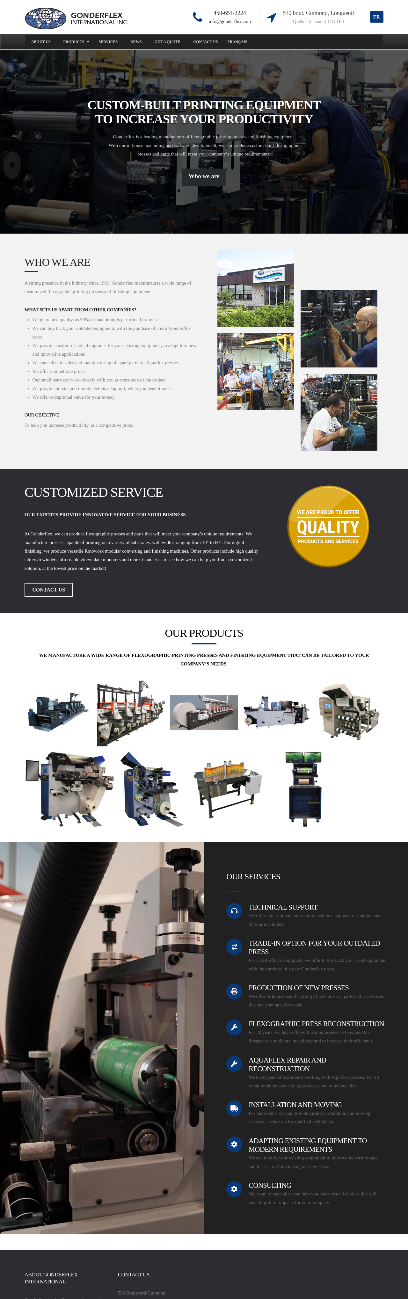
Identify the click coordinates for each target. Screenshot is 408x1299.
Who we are (204, 176)
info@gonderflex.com (230, 21)
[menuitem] (237, 42)
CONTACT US (48, 589)
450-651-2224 (230, 13)
